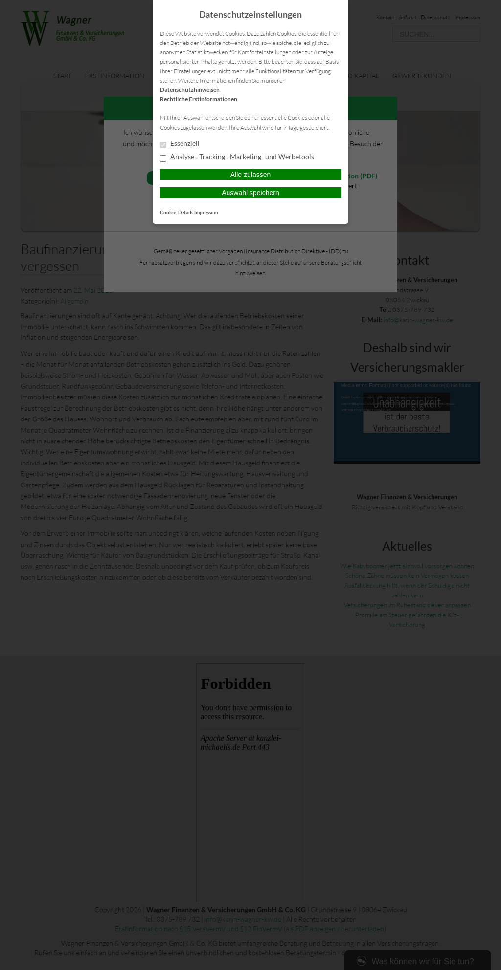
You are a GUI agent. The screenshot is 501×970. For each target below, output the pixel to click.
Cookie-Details (176, 212)
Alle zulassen (250, 174)
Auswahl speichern (250, 193)
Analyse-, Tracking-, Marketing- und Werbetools (237, 157)
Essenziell (180, 143)
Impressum (206, 212)
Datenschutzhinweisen (190, 89)
